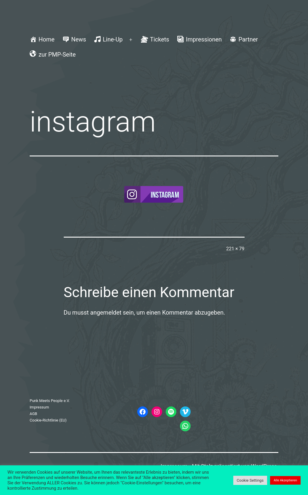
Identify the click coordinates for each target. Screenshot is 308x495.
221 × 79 (235, 248)
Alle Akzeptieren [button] (285, 480)
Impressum (39, 407)
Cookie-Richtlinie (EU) (48, 420)
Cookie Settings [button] (250, 480)
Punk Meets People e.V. (50, 400)
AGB (33, 413)
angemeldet (105, 312)
